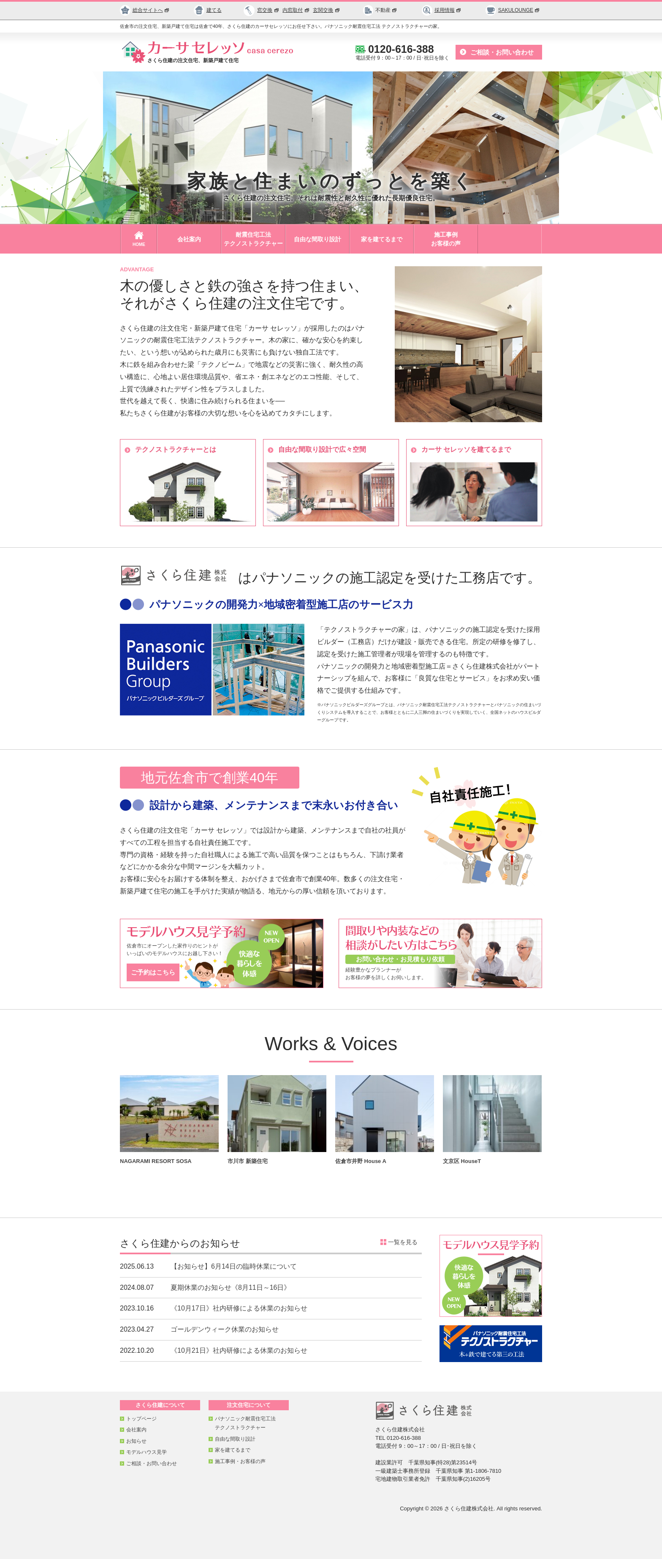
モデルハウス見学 (146, 1452)
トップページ (141, 1419)
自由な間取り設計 (317, 239)
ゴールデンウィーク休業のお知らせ (225, 1329)
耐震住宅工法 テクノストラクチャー (253, 239)
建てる (208, 10)
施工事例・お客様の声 (240, 1461)
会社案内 (189, 239)
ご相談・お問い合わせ (502, 52)
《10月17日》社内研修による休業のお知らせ (239, 1308)
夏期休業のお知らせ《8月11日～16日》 (231, 1287)
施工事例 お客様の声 (446, 239)
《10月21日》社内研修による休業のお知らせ (239, 1350)
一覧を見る (403, 1242)
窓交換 (268, 10)
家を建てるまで (381, 239)
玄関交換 (327, 10)
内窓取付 (296, 10)
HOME (139, 239)
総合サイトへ (145, 10)
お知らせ (136, 1441)
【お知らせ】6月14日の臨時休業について (234, 1266)
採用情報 (441, 10)
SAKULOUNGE (513, 10)
